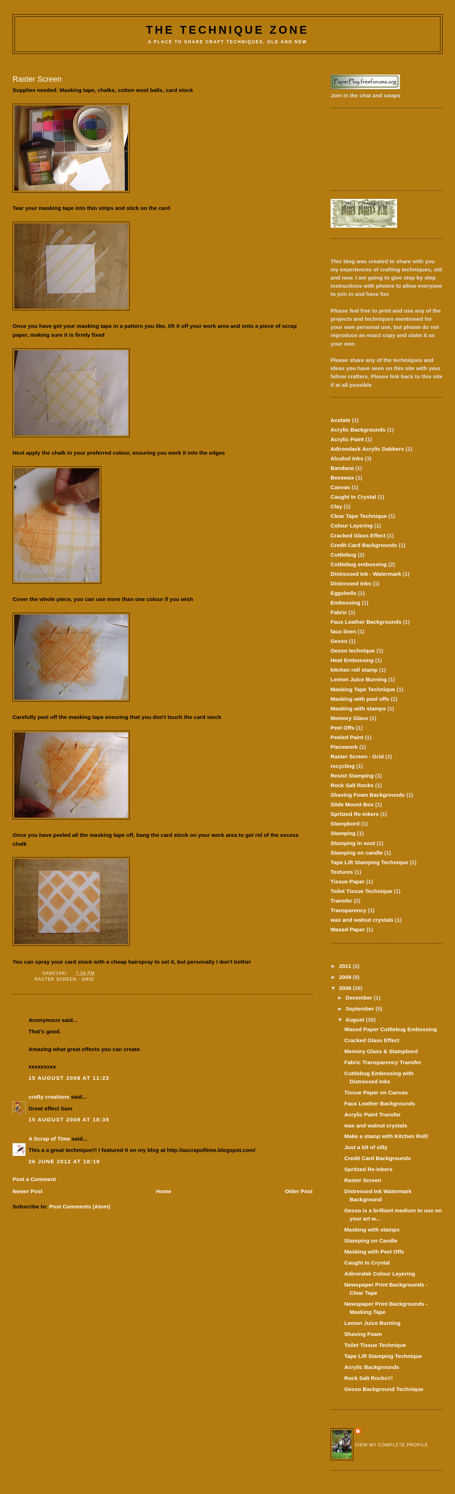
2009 (346, 977)
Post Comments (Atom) (79, 1206)
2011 (346, 966)
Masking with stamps (358, 708)
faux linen (343, 631)
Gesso (339, 641)
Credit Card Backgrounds (364, 545)
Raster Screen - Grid (64, 979)
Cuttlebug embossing (359, 564)
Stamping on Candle (370, 1241)
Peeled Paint (347, 737)
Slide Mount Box (352, 804)
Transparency (348, 910)
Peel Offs (342, 728)
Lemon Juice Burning (359, 679)
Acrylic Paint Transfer (372, 1114)
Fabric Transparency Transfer (382, 1062)
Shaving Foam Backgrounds (368, 795)
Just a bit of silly (365, 1147)
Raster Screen (362, 1180)
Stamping (343, 833)
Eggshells (344, 593)
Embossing (345, 603)
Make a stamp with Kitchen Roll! (386, 1136)
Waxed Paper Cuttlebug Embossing (390, 1029)
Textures (342, 872)
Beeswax (342, 478)
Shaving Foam (363, 1334)
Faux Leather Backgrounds (366, 622)
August (356, 1020)
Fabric (339, 612)
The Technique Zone (227, 30)
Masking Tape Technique (363, 689)
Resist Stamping (352, 776)
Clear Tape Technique (359, 516)
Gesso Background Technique (383, 1389)
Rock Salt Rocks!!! (368, 1378)
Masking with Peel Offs (374, 1252)
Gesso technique (353, 651)
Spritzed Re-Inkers (355, 814)
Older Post (298, 1191)
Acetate (340, 420)
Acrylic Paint (347, 439)
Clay (336, 506)
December (360, 998)
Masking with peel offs (360, 699)
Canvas (340, 487)
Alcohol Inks (347, 458)
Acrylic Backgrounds (358, 430)
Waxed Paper (348, 929)
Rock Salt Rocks (352, 785)
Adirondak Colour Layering (379, 1274)
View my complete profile (391, 1444)
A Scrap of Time (49, 1139)
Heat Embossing (352, 660)
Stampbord (345, 824)
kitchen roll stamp (354, 670)
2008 (346, 988)
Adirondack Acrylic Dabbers (367, 449)
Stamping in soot (353, 843)
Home (163, 1191)
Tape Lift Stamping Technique (369, 862)
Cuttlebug (343, 555)
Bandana (342, 468)
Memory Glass (349, 718)
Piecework (344, 747)
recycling (343, 766)
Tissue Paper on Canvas (376, 1092)
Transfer (341, 901)
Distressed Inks (351, 583)
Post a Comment (34, 1179)
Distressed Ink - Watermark (366, 574)
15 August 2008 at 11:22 (68, 1078)
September (360, 1009)
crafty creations (48, 1097)
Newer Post (27, 1191)
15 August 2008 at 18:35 (68, 1119)
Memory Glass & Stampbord (381, 1051)
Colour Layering (352, 526)
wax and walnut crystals (362, 920)
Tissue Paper (348, 881)
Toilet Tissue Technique (361, 891)
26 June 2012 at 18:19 (64, 1161)
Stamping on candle (357, 853)
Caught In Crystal (353, 497)
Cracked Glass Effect (358, 535)
